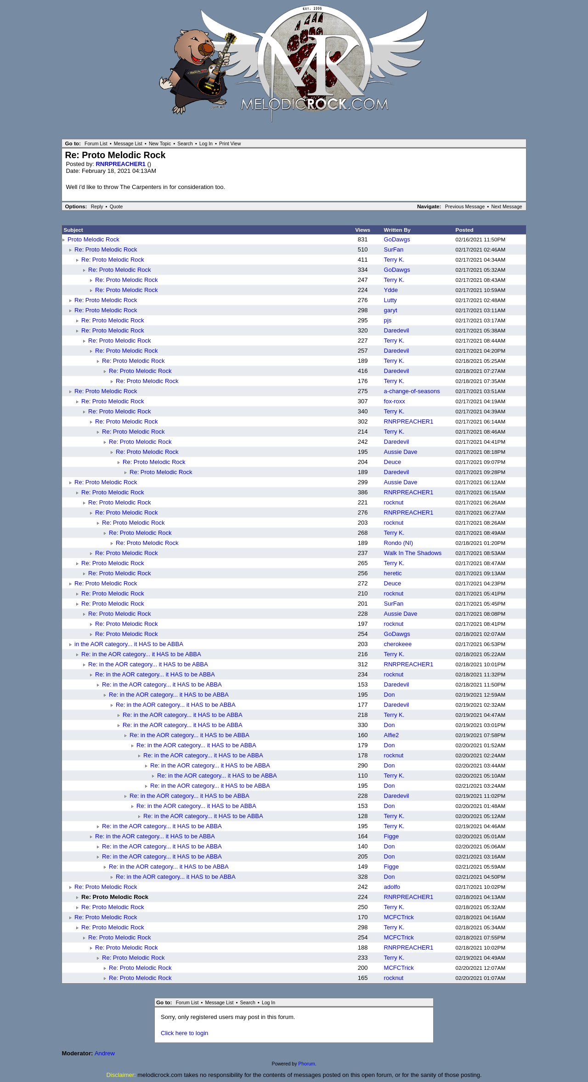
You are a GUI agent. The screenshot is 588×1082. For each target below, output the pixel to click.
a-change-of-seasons (412, 391)
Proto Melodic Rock (93, 239)
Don (389, 694)
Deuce (392, 461)
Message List (128, 143)
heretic (393, 573)
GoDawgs (397, 239)
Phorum (306, 1063)
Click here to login (184, 1033)
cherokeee (398, 644)
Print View (230, 143)
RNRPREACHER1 (121, 163)
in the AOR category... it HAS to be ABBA (128, 644)
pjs (388, 320)
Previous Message (465, 206)
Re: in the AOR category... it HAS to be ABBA (141, 654)
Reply (97, 206)
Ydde (391, 289)
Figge (391, 836)
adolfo (392, 886)
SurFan (394, 249)
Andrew (105, 1053)
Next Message (506, 206)
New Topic (160, 143)
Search (184, 143)
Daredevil (396, 330)
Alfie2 (391, 735)
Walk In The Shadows (413, 553)
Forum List (96, 143)
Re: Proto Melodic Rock (105, 249)
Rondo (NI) (398, 542)
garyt (390, 310)
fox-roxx (394, 401)
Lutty (390, 300)
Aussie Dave (401, 451)
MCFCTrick (399, 917)
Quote (116, 206)
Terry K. (394, 259)
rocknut (394, 502)
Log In (206, 143)
